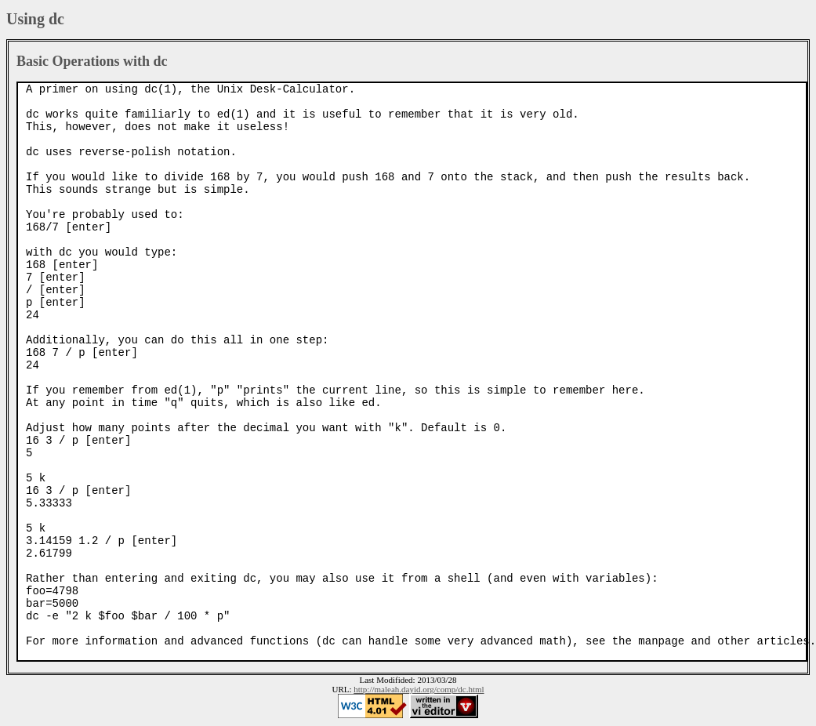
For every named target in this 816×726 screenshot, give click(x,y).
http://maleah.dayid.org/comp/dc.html (419, 689)
